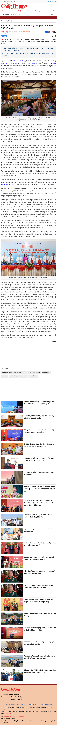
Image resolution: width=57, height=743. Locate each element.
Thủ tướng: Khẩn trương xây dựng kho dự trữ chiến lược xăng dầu (39, 417)
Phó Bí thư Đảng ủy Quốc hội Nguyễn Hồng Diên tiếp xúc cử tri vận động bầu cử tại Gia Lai (39, 489)
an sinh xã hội (26, 292)
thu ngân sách (46, 372)
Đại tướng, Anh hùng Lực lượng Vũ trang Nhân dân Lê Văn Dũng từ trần (38, 586)
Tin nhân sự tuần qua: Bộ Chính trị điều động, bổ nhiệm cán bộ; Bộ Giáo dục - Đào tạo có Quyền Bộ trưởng (39, 503)
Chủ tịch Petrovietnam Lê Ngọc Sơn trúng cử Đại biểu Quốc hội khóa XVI (39, 445)
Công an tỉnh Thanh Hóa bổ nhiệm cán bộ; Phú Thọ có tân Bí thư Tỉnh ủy (39, 558)
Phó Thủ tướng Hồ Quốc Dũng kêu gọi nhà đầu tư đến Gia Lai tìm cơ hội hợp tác (39, 403)
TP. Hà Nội (4, 376)
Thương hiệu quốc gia (32, 11)
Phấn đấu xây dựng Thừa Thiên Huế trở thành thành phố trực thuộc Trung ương (28, 54)
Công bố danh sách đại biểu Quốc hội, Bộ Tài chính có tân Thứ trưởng (39, 431)
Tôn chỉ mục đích (48, 704)
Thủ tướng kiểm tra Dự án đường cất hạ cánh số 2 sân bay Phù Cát (38, 516)
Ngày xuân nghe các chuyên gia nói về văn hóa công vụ (39, 530)
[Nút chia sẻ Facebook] (14, 36)
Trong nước (5, 21)
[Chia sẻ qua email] (52, 36)
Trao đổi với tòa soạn (37, 704)
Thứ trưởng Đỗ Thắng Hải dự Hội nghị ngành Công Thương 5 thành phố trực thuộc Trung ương (28, 49)
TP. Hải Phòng (13, 376)
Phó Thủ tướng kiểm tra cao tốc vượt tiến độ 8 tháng (40, 615)
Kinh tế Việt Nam (19, 11)
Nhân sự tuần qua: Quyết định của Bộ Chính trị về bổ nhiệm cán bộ (40, 544)
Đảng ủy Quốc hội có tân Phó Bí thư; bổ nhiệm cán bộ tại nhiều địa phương (38, 601)
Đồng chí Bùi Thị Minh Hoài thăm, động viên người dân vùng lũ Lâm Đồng (40, 671)
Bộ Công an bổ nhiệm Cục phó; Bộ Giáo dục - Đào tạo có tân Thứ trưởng (40, 459)
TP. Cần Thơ (17, 372)
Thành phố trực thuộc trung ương (31, 372)
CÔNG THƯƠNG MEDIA (7, 11)
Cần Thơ (53, 63)
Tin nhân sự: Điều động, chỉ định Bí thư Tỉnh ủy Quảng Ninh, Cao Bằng (40, 629)
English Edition (51, 1)
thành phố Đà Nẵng (18, 61)
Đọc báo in (43, 11)
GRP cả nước (33, 376)
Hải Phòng (31, 63)
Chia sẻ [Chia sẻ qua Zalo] (3, 36)
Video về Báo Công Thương (23, 704)
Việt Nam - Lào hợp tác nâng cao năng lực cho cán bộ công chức (39, 643)
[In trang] (55, 36)
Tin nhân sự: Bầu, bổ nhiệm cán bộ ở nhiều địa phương (39, 473)
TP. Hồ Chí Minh (23, 376)
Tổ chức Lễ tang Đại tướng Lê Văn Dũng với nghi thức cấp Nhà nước (39, 572)
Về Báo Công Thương (9, 704)
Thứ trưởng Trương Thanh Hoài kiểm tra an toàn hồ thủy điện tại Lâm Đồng (39, 657)
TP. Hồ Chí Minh (11, 63)
